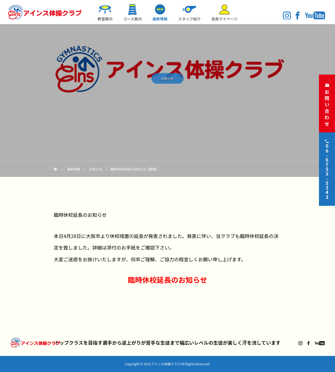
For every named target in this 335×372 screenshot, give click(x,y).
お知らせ (167, 79)
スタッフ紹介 (189, 18)
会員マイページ (224, 18)
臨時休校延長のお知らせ (167, 279)
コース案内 (132, 18)
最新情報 (160, 18)
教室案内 (104, 18)
